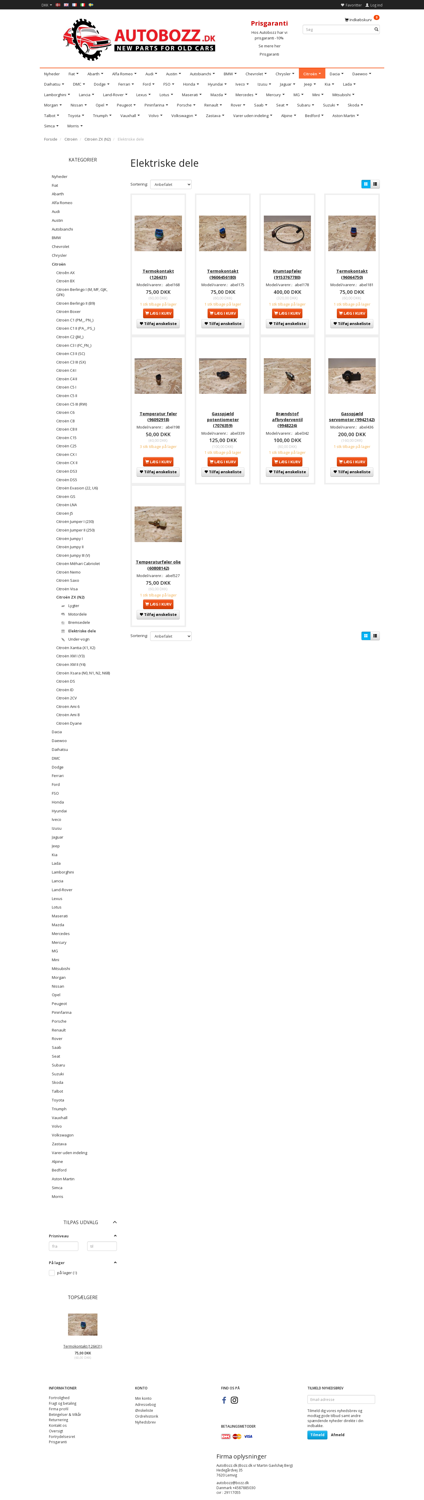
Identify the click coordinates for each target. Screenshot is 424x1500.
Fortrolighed (59, 1397)
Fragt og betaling (62, 1403)
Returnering (58, 1419)
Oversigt (56, 1431)
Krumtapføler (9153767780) (287, 273)
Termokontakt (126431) (82, 1346)
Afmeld (337, 1434)
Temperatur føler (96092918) (158, 414)
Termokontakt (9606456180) (222, 273)
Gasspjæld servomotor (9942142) (352, 414)
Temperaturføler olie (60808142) (158, 562)
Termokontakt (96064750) (352, 273)
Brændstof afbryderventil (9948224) (287, 417)
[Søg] (376, 29)
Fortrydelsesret (62, 1436)
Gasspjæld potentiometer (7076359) (223, 417)
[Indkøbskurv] (362, 19)
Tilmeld (317, 1434)
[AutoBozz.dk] (140, 38)
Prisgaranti (269, 54)
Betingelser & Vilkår (65, 1414)
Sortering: (139, 184)
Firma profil (58, 1408)
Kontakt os (58, 1425)
